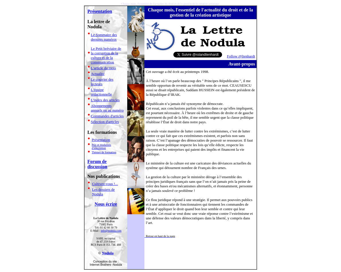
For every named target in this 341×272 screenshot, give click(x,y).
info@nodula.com (111, 230)
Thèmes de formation (104, 152)
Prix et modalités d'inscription (101, 146)
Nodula (107, 253)
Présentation (99, 11)
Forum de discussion (97, 164)
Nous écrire (106, 204)
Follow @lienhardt (241, 56)
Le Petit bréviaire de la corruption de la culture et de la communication (106, 55)
